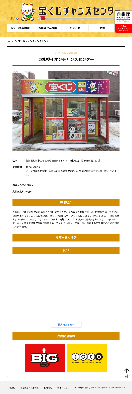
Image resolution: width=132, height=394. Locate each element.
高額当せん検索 (47, 28)
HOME (12, 387)
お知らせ (75, 28)
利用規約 (48, 387)
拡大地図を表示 (66, 324)
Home (10, 41)
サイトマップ (63, 387)
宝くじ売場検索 (20, 28)
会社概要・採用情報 (29, 387)
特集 (102, 28)
